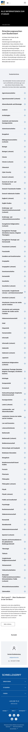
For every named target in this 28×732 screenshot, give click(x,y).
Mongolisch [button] (5, 458)
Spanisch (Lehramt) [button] (8, 535)
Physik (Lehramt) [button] (7, 494)
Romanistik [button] (5, 520)
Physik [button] (4, 489)
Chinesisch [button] (5, 167)
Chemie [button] (4, 157)
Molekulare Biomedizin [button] (9, 453)
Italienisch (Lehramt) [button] (8, 353)
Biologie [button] (4, 147)
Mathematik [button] (6, 433)
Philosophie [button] (5, 479)
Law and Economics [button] (8, 423)
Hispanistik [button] (5, 328)
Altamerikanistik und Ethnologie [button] (12, 104)
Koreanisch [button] (5, 388)
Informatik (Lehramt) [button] (8, 343)
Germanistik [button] (6, 276)
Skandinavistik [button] (6, 524)
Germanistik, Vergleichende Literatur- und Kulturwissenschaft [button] (12, 292)
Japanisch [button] (5, 358)
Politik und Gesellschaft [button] (9, 500)
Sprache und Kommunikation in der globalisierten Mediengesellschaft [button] (11, 542)
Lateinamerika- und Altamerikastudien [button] (8, 410)
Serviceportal (22, 710)
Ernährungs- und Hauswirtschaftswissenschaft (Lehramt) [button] (11, 210)
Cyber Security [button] (6, 172)
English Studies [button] (6, 203)
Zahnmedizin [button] (6, 591)
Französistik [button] (6, 251)
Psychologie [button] (6, 504)
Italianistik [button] (5, 348)
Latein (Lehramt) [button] (7, 404)
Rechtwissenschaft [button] (8, 509)
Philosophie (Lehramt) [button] (9, 484)
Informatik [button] (5, 338)
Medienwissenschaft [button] (8, 443)
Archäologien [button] (6, 115)
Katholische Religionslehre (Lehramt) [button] (10, 363)
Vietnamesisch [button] (6, 565)
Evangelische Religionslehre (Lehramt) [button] (10, 225)
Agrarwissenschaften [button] (8, 93)
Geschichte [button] (5, 281)
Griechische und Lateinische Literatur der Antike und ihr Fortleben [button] (10, 311)
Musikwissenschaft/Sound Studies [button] (10, 463)
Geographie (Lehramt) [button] (9, 266)
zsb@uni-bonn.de (14, 657)
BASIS (14, 710)
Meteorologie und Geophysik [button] (11, 448)
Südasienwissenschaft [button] (9, 514)
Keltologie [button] (5, 378)
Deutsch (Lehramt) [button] (8, 177)
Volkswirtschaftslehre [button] (9, 570)
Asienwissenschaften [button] (8, 128)
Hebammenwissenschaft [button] (9, 318)
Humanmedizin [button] (6, 333)
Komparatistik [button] (6, 383)
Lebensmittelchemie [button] (8, 428)
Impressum (8, 726)
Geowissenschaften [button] (8, 271)
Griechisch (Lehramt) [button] (8, 298)
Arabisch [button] (4, 110)
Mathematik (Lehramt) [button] (9, 438)
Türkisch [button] (4, 553)
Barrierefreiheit (14, 728)
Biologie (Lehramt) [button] (8, 151)
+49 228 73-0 (14, 701)
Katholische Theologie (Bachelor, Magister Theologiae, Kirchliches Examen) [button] (12, 371)
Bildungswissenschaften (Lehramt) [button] (9, 141)
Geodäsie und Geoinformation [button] (11, 256)
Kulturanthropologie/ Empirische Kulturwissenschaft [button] (12, 394)
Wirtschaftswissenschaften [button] (10, 586)
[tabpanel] (14, 16)
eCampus (5, 710)
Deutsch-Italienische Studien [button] (11, 193)
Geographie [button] (5, 261)
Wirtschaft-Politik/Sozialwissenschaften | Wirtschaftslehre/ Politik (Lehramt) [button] (11, 578)
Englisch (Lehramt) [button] (8, 198)
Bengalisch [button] (5, 134)
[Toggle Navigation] (25, 2)
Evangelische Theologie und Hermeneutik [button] (10, 241)
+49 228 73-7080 (15, 661)
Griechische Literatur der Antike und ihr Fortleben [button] (12, 303)
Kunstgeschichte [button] (7, 400)
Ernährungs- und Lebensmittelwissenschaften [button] (11, 218)
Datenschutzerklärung (17, 726)
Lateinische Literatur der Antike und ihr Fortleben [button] (12, 417)
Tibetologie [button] (5, 549)
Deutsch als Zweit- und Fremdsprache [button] (9, 183)
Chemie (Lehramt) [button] (7, 162)
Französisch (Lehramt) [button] (9, 246)
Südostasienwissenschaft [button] (10, 529)
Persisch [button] (4, 469)
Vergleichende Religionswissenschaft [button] (9, 559)
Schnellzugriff (11, 674)
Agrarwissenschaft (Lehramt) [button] (11, 98)
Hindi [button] (3, 323)
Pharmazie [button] (5, 474)
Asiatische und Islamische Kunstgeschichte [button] (10, 122)
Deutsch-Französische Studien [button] (11, 189)
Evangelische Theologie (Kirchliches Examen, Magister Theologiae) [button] (11, 233)
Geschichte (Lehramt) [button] (8, 286)
